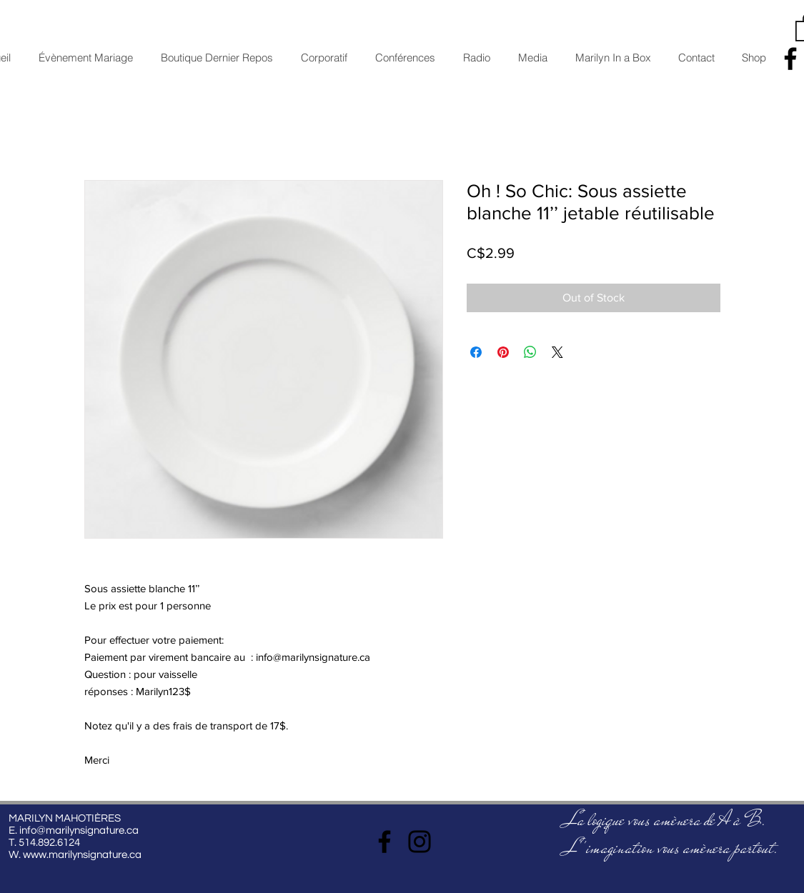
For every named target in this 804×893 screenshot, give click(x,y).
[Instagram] (420, 842)
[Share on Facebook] (476, 352)
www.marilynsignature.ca (82, 854)
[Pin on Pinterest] (503, 352)
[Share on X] (557, 352)
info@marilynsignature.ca (79, 830)
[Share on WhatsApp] (530, 352)
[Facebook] (384, 842)
